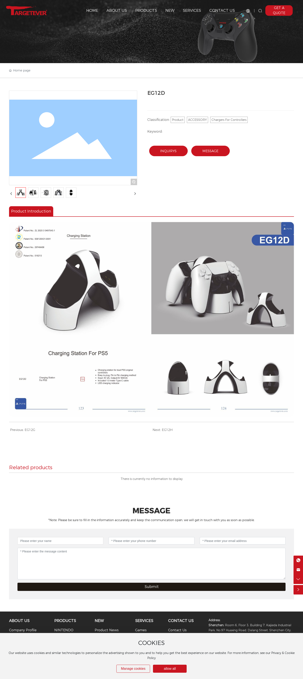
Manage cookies (133, 668)
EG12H (167, 430)
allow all (170, 668)
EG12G (30, 430)
